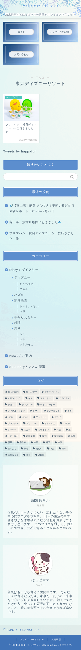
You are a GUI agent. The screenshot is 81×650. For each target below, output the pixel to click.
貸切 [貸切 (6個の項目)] (28, 455)
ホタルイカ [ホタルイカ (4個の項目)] (49, 423)
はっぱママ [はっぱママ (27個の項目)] (31, 392)
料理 (17, 322)
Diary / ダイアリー (24, 270)
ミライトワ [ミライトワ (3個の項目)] (43, 430)
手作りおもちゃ (25, 317)
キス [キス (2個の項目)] (30, 398)
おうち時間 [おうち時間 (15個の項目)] (13, 392)
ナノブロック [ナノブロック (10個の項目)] (53, 411)
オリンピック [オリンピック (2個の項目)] (14, 398)
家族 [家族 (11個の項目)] (44, 436)
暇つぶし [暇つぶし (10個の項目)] (12, 448)
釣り (17, 328)
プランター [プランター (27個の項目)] (13, 423)
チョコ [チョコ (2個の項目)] (11, 404)
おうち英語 (27, 283)
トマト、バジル (29, 306)
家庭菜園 (20, 300)
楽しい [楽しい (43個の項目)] (39, 448)
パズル (24, 288)
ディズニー (22, 277)
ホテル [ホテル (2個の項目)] (66, 423)
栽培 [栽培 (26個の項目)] (26, 448)
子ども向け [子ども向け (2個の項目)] (13, 436)
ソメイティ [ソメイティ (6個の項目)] (64, 398)
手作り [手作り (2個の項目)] (23, 442)
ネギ (22, 311)
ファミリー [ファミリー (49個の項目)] (41, 417)
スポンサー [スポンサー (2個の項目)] (45, 398)
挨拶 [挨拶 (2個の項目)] (36, 442)
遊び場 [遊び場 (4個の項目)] (41, 455)
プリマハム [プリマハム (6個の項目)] (31, 423)
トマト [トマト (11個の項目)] (36, 411)
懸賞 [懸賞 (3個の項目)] (10, 442)
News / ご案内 (20, 355)
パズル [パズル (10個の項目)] (25, 417)
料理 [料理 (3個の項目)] (48, 442)
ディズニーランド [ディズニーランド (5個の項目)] (16, 411)
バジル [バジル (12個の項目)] (11, 417)
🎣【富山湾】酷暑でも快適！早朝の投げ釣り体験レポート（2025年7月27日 (42, 208)
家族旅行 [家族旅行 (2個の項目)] (58, 436)
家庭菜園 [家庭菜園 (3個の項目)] (30, 436)
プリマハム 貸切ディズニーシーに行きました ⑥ (41, 236)
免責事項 (56, 639)
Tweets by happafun (20, 151)
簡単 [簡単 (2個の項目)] (64, 448)
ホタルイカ (27, 344)
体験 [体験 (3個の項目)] (59, 430)
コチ (22, 339)
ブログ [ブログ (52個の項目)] (57, 417)
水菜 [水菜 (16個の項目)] (52, 448)
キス (22, 334)
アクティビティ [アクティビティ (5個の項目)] (52, 392)
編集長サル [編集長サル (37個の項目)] (13, 455)
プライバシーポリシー (32, 639)
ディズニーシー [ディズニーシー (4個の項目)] (47, 404)
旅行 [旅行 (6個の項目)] (60, 442)
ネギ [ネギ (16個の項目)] (69, 411)
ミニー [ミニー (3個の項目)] (27, 430)
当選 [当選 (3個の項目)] (73, 436)
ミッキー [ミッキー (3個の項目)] (12, 430)
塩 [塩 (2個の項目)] (69, 430)
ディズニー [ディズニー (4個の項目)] (27, 404)
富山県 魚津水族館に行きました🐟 (35, 222)
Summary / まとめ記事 (27, 366)
